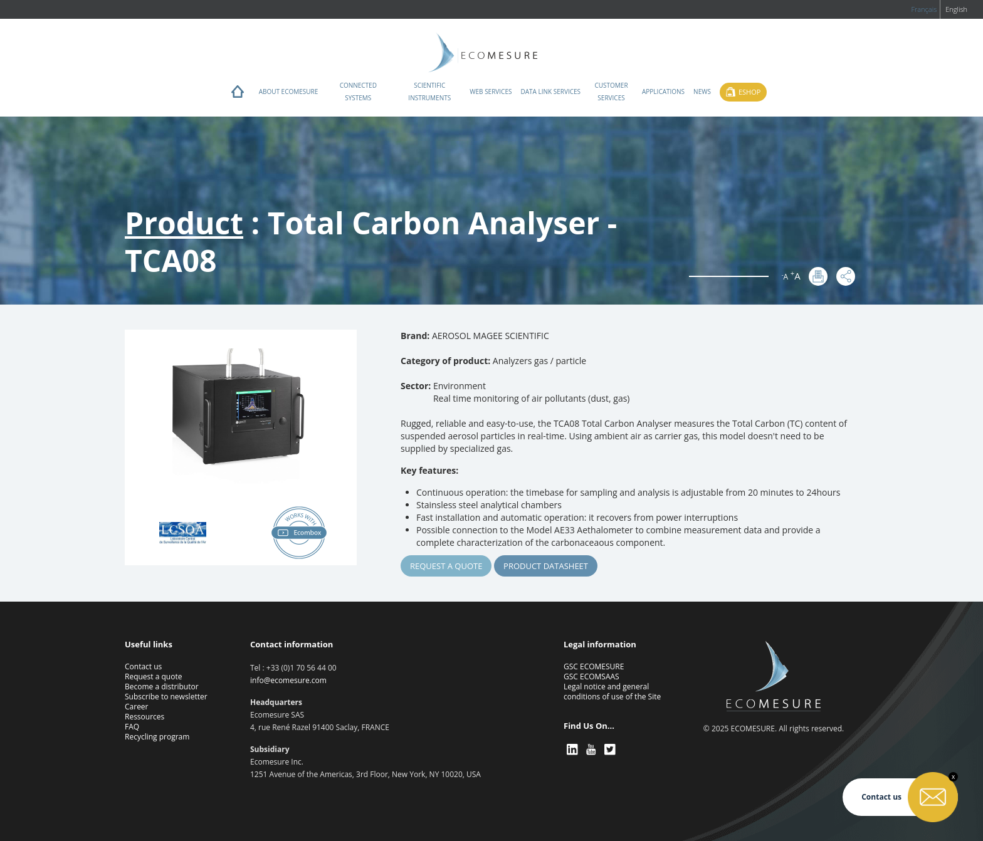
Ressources (144, 716)
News (702, 91)
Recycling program (157, 736)
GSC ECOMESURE (594, 666)
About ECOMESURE (288, 91)
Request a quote (446, 566)
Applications (663, 91)
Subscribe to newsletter (166, 696)
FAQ (132, 726)
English (956, 9)
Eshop (749, 92)
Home (237, 94)
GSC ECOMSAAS (591, 676)
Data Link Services (550, 91)
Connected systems (358, 91)
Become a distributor (162, 686)
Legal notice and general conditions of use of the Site (612, 691)
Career (137, 706)
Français (924, 9)
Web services (491, 91)
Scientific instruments (429, 91)
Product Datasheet (545, 566)
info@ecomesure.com (288, 680)
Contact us (143, 666)
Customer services (611, 91)
